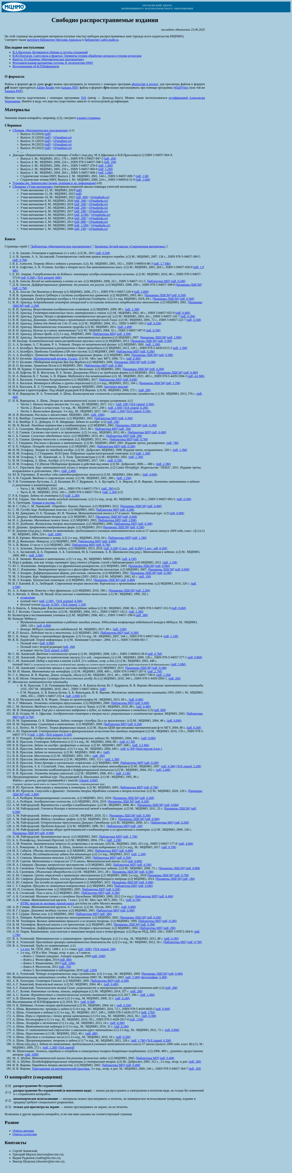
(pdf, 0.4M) (182, 312)
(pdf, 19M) (32, 1054)
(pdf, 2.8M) (31, 794)
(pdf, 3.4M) (36, 555)
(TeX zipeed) (66, 1047)
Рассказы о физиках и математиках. (58, 443)
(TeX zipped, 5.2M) (188, 766)
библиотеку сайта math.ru (102, 39)
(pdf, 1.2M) (105, 169)
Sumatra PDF (69, 87)
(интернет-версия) (116, 386)
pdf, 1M (69, 646)
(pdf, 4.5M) (81, 214)
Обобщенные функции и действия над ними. (80, 464)
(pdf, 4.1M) (129, 559)
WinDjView (181, 87)
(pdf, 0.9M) (177, 513)
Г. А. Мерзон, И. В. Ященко (31, 675)
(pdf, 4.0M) (186, 843)
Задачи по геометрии (44, 495)
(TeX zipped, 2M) (104, 949)
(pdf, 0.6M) (130, 379)
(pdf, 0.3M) (188, 316)
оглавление (27, 597)
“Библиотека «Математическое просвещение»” (61, 246)
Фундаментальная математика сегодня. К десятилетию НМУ (53, 62)
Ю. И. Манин (21, 671)
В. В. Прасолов (22, 759)
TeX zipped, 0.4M (56, 650)
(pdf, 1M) (110, 158)
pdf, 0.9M (47, 643)
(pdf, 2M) (80, 204)
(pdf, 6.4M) (166, 896)
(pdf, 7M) (172, 443)
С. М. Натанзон (23, 706)
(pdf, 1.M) (142, 176)
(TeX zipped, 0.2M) (135, 407)
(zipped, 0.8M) (88, 780)
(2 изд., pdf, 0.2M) (131, 548)
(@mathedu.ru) (99, 197)
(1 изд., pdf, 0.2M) (155, 548)
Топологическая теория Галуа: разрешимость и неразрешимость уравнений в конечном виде (97, 987)
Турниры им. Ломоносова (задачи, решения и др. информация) (54, 183)
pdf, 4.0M (150, 474)
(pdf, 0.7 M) (127, 741)
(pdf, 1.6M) (105, 172)
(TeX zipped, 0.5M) (141, 404)
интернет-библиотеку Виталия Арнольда (54, 39)
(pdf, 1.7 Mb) (162, 263)
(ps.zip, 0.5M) (50, 604)
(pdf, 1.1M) (109, 492)
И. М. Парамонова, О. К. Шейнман (36, 720)
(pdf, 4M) (82, 197)
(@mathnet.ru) (62, 137)
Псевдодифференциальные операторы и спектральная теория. (74, 1061)
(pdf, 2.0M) (73, 696)
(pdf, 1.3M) (132, 309)
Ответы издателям (25, 1134)
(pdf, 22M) (90, 970)
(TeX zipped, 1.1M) (73, 604)
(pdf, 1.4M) (105, 165)
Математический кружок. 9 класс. (55, 358)
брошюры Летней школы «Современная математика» (130, 246)
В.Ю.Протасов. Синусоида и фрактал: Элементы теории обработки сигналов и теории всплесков (77, 55)
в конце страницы (88, 118)
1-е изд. (25, 949)
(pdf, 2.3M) (163, 464)
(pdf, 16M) (85, 949)
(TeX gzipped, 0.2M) (59, 734)
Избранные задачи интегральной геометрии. (99, 453)
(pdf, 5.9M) (178, 664)
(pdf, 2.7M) (154, 671)
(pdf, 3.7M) (20, 260)
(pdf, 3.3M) (124, 334)
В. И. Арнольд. (22, 337)
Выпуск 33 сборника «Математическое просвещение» (48, 59)
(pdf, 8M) (80, 221)
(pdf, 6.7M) (127, 748)
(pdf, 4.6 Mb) (196, 376)
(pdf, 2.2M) (143, 590)
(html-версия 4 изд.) (149, 748)
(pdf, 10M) (98, 414)
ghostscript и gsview (145, 84)
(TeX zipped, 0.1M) (138, 411)
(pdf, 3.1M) (123, 773)
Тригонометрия (85, 457)
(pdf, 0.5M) (102, 253)
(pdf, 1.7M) (20, 288)
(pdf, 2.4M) (125, 327)
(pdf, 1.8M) (141, 291)
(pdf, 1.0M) (174, 337)
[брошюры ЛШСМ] (188, 284)
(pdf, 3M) (80, 200)
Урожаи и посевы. (44, 502)
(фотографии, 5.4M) (154, 977)
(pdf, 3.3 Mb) (140, 745)
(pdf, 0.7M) (140, 439)
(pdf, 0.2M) (178, 281)
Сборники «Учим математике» (33, 186)
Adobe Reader (45, 87)
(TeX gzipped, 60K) (49, 277)
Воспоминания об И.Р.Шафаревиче (36, 66)
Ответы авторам (23, 1130)
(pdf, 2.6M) (163, 769)
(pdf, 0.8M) (109, 541)
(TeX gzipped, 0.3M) (69, 601)
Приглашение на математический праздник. (61, 1068)
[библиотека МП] (158, 281)
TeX (83, 97)
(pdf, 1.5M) (81, 225)
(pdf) (48, 134)
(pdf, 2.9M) (129, 520)
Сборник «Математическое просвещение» (40, 130)
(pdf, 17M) (148, 1012)
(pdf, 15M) (120, 629)
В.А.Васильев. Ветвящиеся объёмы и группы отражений (50, 52)
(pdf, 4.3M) (168, 766)
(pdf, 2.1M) (46, 601)
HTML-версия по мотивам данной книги (47, 903)
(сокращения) (47, 1076)
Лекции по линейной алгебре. (54, 450)
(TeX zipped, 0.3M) (158, 1040)
